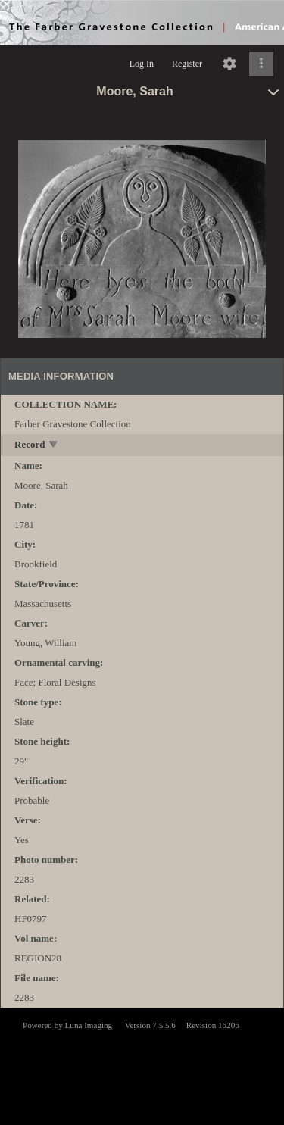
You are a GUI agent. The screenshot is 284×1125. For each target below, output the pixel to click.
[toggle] (54, 446)
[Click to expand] (261, 64)
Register (187, 63)
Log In (142, 63)
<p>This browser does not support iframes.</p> (142, 1065)
